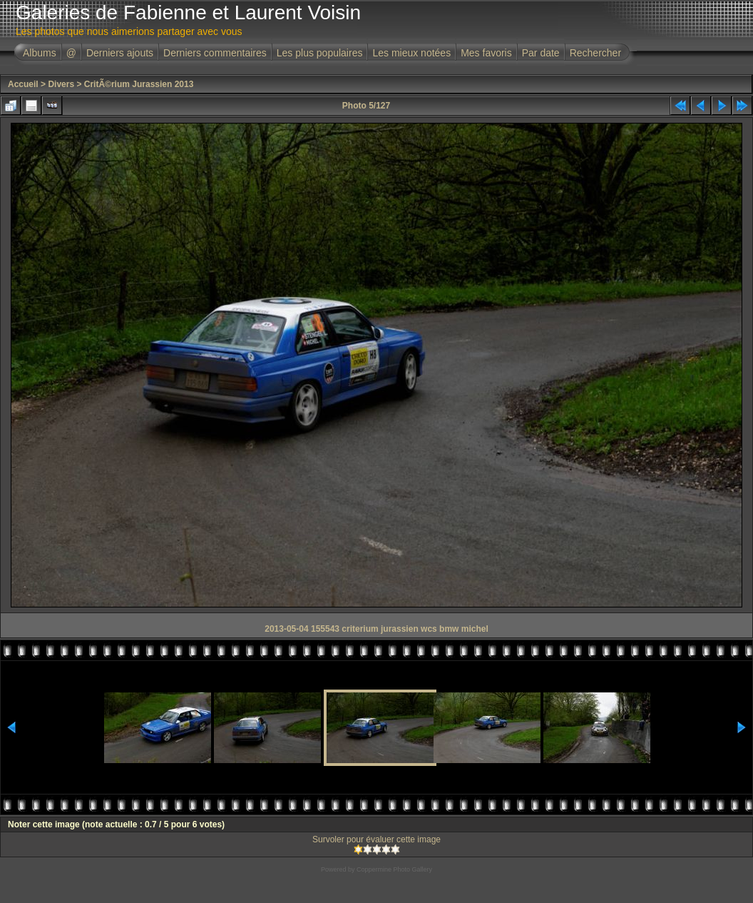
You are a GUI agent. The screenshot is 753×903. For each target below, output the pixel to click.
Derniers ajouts (119, 53)
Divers (61, 84)
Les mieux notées (411, 53)
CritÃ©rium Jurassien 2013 (139, 84)
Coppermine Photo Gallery (394, 869)
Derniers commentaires (215, 53)
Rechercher (595, 53)
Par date (541, 53)
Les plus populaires (320, 53)
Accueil (23, 84)
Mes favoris (486, 53)
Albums (39, 53)
